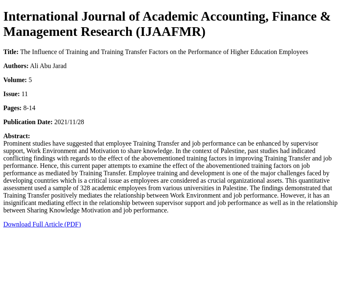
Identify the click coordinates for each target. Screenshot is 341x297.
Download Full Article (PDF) (42, 224)
